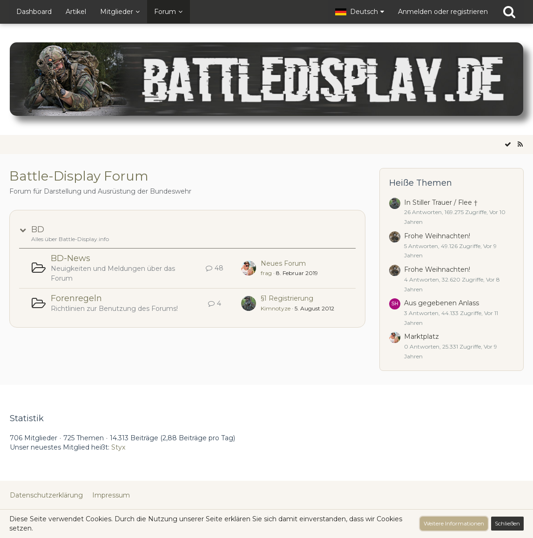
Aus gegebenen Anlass (441, 303)
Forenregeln (76, 298)
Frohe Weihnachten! (437, 236)
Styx (118, 447)
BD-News (70, 258)
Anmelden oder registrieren (443, 11)
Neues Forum (283, 263)
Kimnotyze (275, 308)
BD (37, 229)
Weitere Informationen (454, 523)
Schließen (507, 523)
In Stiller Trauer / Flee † (441, 202)
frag (266, 272)
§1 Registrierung (287, 298)
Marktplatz (421, 336)
